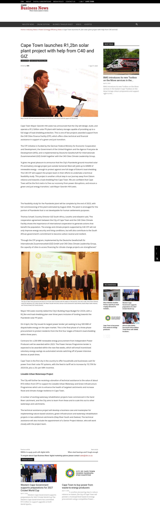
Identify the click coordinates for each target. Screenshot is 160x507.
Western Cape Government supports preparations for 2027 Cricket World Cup (37, 488)
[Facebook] (157, 253)
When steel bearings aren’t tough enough (83, 452)
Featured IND (25, 61)
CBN (22, 1)
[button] (136, 24)
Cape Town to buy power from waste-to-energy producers (77, 486)
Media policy (58, 1)
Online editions (43, 24)
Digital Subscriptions (42, 1)
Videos (78, 24)
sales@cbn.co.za (86, 456)
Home (23, 30)
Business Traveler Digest (63, 24)
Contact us (70, 1)
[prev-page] (104, 336)
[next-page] (108, 336)
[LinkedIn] (157, 248)
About (28, 1)
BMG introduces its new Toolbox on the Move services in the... (120, 79)
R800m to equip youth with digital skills (35, 452)
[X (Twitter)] (157, 258)
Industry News (28, 24)
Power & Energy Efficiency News (50, 30)
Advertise (88, 24)
